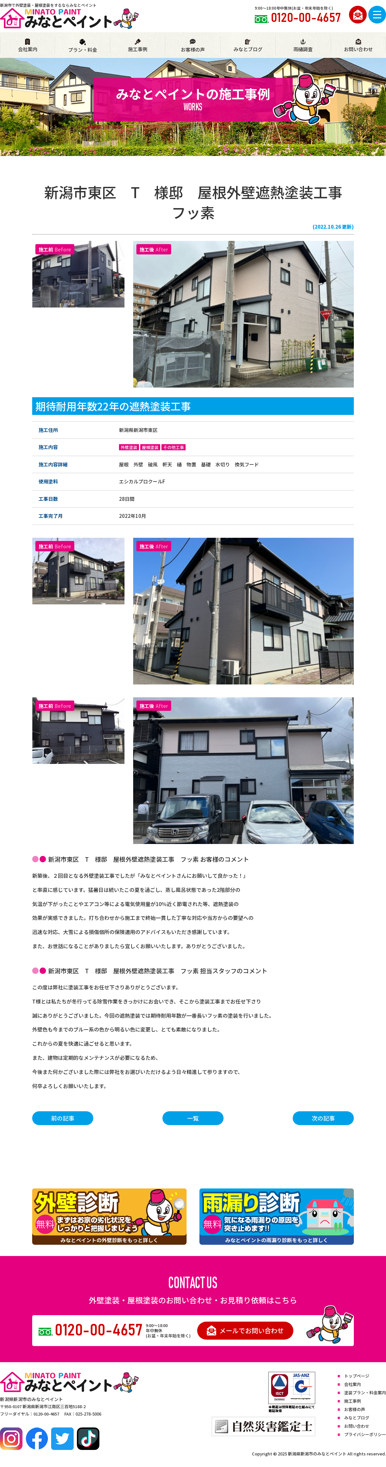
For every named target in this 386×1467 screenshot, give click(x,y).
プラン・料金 (82, 46)
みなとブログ (248, 45)
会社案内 (27, 45)
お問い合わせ (358, 45)
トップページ (356, 1376)
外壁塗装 (129, 447)
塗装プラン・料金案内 (365, 1392)
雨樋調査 (303, 45)
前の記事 (62, 1118)
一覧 (193, 1118)
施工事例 (137, 45)
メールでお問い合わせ (245, 1330)
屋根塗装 (150, 447)
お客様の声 (192, 46)
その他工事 (173, 447)
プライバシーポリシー (365, 1434)
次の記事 (323, 1118)
